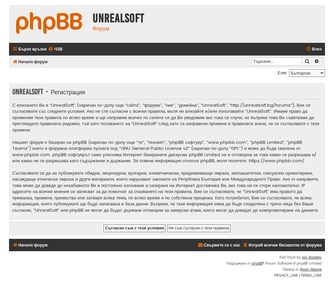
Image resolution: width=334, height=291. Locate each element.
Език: (282, 73)
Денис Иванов (311, 269)
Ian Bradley (312, 257)
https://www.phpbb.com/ (276, 161)
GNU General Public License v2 (154, 149)
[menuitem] (55, 49)
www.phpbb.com (31, 155)
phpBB (257, 263)
